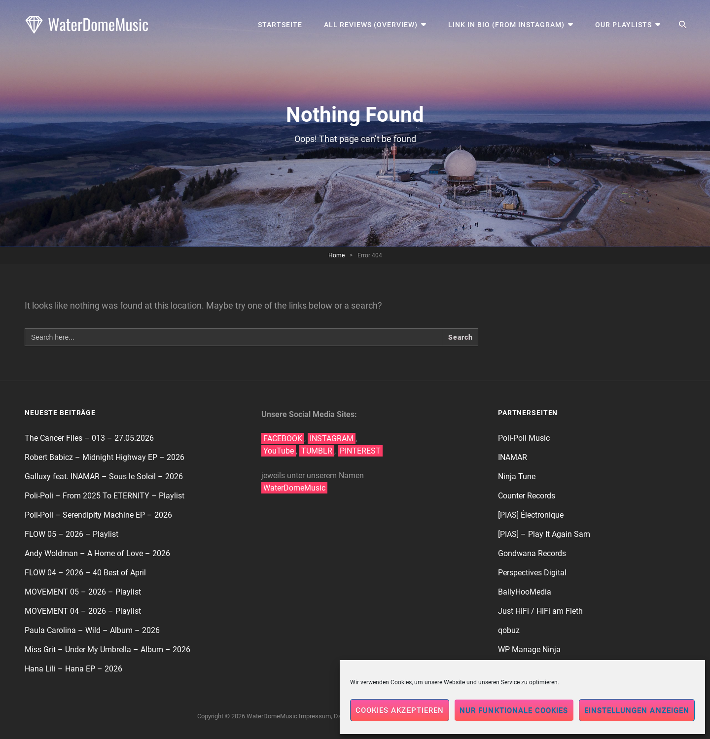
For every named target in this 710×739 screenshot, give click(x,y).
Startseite (280, 25)
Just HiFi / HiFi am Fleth (540, 611)
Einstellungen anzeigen (636, 710)
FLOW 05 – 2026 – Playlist (71, 534)
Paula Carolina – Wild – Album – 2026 (92, 630)
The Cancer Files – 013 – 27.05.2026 (89, 438)
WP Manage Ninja (529, 649)
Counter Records (526, 495)
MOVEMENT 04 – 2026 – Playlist (83, 611)
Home (336, 255)
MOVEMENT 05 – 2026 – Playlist (83, 592)
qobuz (509, 630)
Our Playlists (623, 25)
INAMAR (512, 457)
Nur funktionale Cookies (514, 710)
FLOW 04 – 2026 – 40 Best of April (85, 572)
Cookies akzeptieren (399, 710)
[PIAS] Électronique (531, 515)
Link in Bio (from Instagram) (506, 25)
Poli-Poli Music (524, 438)
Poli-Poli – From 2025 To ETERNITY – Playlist (104, 495)
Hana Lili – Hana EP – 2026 (73, 668)
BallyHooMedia (524, 592)
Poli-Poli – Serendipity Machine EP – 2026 (98, 515)
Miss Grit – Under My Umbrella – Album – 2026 (107, 649)
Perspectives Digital (532, 572)
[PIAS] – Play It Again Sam (544, 534)
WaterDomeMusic (272, 716)
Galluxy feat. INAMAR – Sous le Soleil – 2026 (104, 476)
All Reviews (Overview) (371, 25)
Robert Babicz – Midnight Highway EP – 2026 (104, 457)
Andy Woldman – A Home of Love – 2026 (97, 553)
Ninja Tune (516, 476)
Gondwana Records (532, 553)
